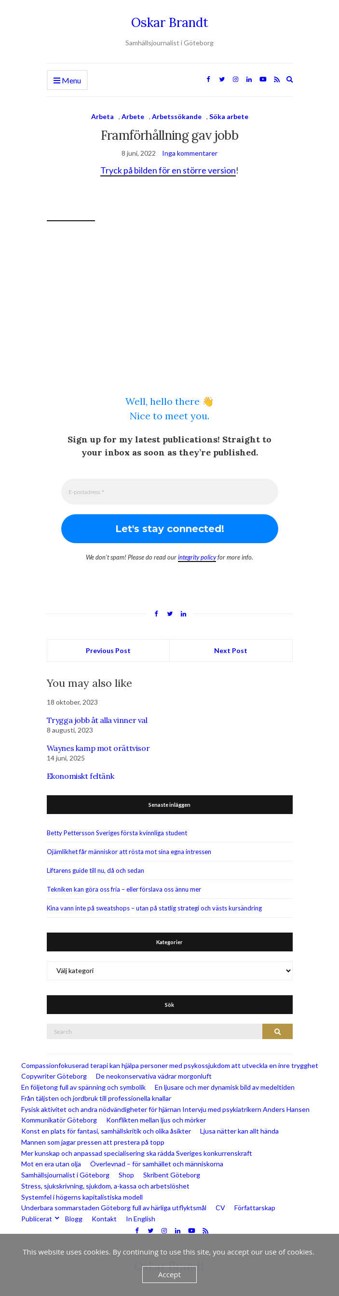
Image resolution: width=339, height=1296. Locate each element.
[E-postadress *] (169, 492)
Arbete (133, 116)
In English (140, 1219)
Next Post (230, 651)
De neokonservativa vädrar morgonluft (154, 1076)
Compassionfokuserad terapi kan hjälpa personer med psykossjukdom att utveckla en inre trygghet (169, 1065)
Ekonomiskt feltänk (80, 776)
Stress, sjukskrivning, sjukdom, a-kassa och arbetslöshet (105, 1186)
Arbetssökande (177, 116)
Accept (169, 1274)
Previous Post (108, 651)
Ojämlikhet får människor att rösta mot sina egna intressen (129, 851)
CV (220, 1208)
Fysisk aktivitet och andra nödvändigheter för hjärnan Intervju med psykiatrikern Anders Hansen (165, 1109)
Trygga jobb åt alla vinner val (97, 720)
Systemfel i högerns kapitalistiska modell (82, 1197)
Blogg (73, 1219)
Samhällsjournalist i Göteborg (65, 1175)
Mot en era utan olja (51, 1164)
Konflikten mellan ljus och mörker (156, 1120)
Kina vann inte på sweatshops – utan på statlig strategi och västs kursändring (154, 908)
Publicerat (36, 1219)
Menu (67, 81)
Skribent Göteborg (171, 1175)
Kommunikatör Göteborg (59, 1120)
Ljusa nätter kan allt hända (239, 1131)
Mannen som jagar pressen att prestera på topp (92, 1142)
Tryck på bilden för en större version (168, 170)
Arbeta (102, 116)
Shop (126, 1175)
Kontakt (104, 1219)
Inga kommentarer (189, 153)
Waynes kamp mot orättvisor (98, 748)
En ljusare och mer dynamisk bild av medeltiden (225, 1087)
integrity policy (197, 557)
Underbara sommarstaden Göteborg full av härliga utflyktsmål (113, 1208)
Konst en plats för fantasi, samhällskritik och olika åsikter (106, 1131)
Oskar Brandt (169, 22)
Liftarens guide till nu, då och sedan (95, 870)
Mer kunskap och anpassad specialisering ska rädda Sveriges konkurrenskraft (136, 1153)
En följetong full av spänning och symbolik (83, 1087)
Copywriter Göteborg (54, 1076)
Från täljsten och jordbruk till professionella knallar (96, 1098)
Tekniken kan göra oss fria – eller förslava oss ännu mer (124, 889)
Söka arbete (228, 116)
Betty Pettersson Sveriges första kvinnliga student (117, 833)
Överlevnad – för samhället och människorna (156, 1164)
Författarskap (254, 1208)
